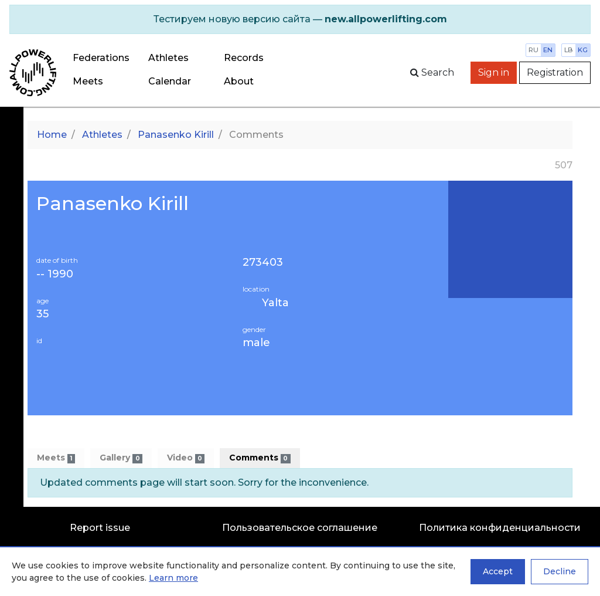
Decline (559, 571)
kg (583, 50)
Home (52, 134)
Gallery (121, 457)
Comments (259, 457)
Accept (498, 571)
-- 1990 (54, 274)
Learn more (173, 578)
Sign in (493, 72)
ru (533, 50)
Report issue (100, 527)
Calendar (169, 81)
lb (568, 50)
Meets (88, 81)
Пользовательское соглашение (299, 527)
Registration (555, 72)
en (548, 50)
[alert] (300, 19)
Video (185, 457)
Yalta (275, 302)
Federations (101, 57)
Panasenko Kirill (176, 134)
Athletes (168, 57)
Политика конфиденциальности (500, 527)
